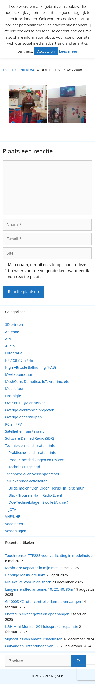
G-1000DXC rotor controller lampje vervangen (43, 601)
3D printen (14, 324)
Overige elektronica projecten (29, 410)
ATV (8, 338)
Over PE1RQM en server (25, 402)
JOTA (12, 509)
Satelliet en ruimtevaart (24, 431)
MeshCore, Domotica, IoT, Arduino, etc (37, 381)
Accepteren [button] (46, 51)
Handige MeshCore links (25, 575)
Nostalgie (13, 395)
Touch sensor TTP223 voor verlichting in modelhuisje (49, 555)
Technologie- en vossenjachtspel (32, 473)
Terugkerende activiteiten (26, 481)
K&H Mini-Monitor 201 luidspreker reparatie (41, 626)
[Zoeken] (78, 661)
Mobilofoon (14, 388)
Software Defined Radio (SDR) (29, 438)
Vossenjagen (15, 530)
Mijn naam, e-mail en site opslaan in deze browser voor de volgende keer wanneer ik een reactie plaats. (48, 271)
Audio (10, 346)
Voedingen (14, 523)
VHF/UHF (12, 516)
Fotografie (13, 353)
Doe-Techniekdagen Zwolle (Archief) (38, 502)
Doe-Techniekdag (19, 69)
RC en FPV (13, 424)
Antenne (12, 331)
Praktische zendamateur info (32, 452)
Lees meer (68, 51)
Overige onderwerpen (23, 417)
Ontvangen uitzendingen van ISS (32, 646)
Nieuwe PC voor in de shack (28, 582)
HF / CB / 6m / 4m (19, 360)
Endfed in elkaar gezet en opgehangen (37, 614)
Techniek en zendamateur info (30, 445)
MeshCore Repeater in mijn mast (32, 567)
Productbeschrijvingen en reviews (37, 459)
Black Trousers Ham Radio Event (35, 495)
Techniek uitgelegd (24, 466)
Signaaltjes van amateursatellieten (33, 639)
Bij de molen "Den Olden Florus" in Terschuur (46, 488)
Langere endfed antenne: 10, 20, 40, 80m (39, 589)
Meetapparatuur (18, 374)
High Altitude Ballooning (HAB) (30, 367)
